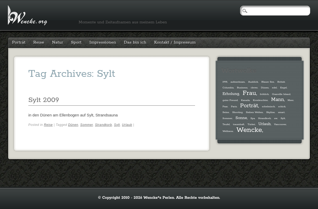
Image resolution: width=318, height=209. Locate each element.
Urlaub (127, 125)
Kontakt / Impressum (175, 42)
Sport (76, 42)
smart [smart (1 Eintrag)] (281, 112)
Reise (38, 42)
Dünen (73, 125)
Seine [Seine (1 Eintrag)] (226, 112)
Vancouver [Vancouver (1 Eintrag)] (280, 124)
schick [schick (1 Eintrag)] (281, 106)
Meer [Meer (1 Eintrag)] (290, 100)
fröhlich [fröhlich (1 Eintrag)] (264, 94)
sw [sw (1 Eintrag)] (275, 118)
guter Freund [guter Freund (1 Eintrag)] (230, 100)
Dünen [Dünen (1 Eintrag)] (265, 87)
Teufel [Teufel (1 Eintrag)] (226, 124)
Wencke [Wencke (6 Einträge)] (249, 130)
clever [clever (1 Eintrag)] (254, 87)
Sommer (86, 125)
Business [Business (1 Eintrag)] (242, 87)
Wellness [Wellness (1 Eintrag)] (228, 131)
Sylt (117, 125)
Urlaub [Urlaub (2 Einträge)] (264, 123)
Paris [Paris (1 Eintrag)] (234, 106)
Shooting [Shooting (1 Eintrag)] (237, 112)
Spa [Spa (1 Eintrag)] (252, 118)
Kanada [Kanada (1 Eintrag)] (245, 100)
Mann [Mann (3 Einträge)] (277, 100)
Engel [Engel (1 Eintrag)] (283, 87)
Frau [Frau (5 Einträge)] (249, 93)
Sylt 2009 (43, 100)
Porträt (18, 42)
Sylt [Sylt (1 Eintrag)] (283, 118)
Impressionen (102, 42)
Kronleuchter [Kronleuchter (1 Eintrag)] (260, 100)
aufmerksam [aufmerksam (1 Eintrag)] (237, 81)
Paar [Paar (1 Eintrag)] (225, 106)
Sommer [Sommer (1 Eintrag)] (227, 118)
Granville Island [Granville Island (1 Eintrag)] (281, 94)
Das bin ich (135, 42)
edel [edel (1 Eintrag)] (274, 87)
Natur (57, 42)
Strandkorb (103, 125)
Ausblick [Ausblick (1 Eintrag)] (253, 81)
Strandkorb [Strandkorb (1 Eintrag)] (264, 118)
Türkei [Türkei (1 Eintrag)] (251, 124)
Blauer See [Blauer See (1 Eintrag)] (267, 81)
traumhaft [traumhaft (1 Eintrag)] (238, 124)
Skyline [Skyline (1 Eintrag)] (270, 112)
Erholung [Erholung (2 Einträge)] (231, 93)
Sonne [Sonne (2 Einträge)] (241, 117)
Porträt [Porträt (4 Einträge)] (249, 105)
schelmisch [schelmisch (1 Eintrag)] (268, 106)
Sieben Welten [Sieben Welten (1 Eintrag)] (254, 112)
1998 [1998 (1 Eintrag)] (225, 81)
